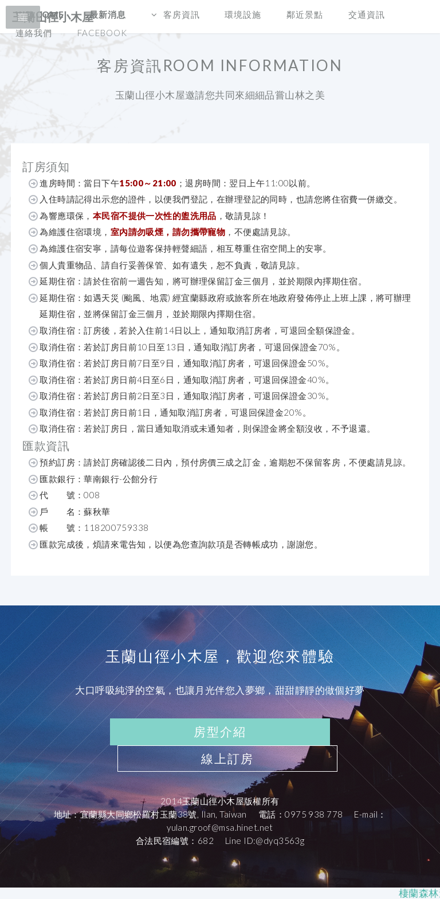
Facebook (102, 33)
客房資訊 (181, 14)
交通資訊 (366, 14)
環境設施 (243, 14)
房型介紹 (220, 731)
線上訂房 (227, 758)
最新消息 (107, 14)
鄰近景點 (304, 14)
